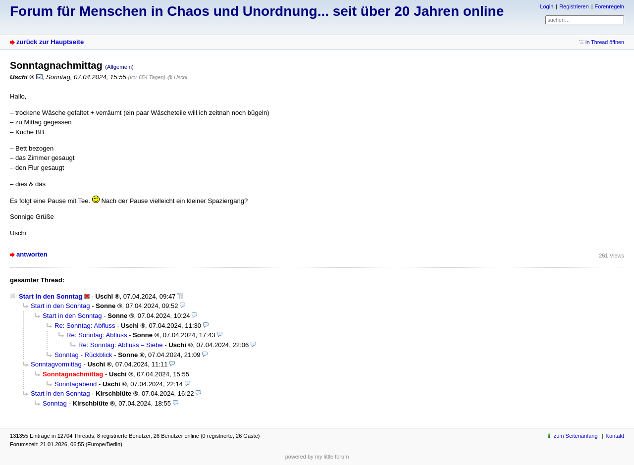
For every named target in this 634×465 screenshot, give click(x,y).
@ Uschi (177, 77)
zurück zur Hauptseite (50, 42)
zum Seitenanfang (576, 436)
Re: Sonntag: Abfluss (84, 325)
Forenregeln (609, 6)
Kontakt (615, 436)
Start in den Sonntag (50, 296)
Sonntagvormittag (56, 364)
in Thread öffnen (604, 42)
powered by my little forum (317, 457)
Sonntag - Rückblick (83, 355)
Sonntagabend (75, 384)
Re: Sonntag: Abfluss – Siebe (120, 345)
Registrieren (573, 6)
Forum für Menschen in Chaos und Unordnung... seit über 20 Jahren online (257, 11)
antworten (32, 254)
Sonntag (55, 403)
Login (546, 6)
